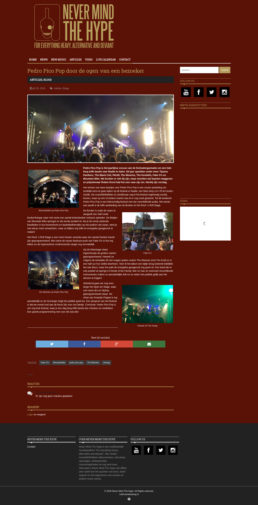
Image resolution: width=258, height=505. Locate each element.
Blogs (47, 79)
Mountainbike (59, 362)
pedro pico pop (76, 362)
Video (89, 59)
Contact (125, 59)
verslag (106, 362)
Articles (76, 59)
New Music (58, 59)
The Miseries (93, 362)
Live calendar (106, 59)
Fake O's (45, 362)
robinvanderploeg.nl (129, 494)
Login (30, 414)
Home (33, 59)
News (44, 59)
